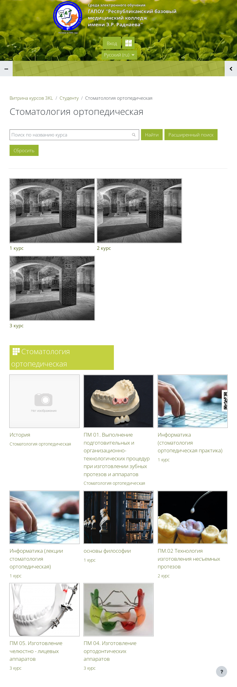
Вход (112, 43)
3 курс (16, 580)
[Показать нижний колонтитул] (221, 671)
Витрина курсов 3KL (31, 98)
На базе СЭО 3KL (220, 678)
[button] (119, 55)
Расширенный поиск (191, 135)
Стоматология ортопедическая (40, 356)
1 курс (164, 372)
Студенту (69, 98)
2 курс (164, 488)
